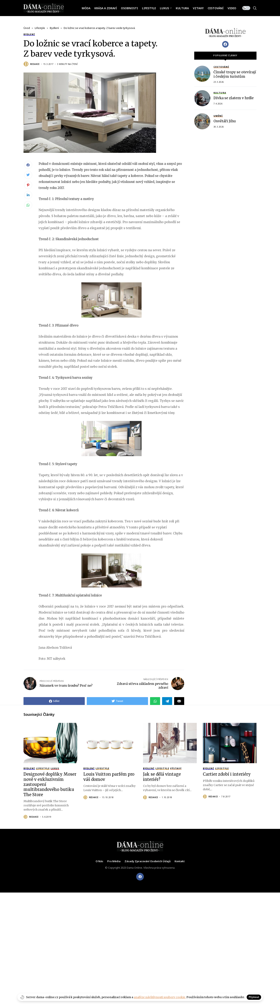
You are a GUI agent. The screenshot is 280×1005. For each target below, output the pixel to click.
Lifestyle (40, 28)
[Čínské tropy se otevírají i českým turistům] (202, 73)
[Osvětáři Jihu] (202, 121)
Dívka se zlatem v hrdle (234, 97)
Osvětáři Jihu (225, 120)
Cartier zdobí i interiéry (227, 774)
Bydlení (54, 28)
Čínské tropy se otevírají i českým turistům (235, 73)
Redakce (35, 64)
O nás (99, 861)
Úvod (27, 28)
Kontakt (180, 861)
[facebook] (140, 876)
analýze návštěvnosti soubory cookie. (160, 997)
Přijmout (254, 997)
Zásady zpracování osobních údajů (148, 861)
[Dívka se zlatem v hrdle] (202, 98)
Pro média (114, 861)
